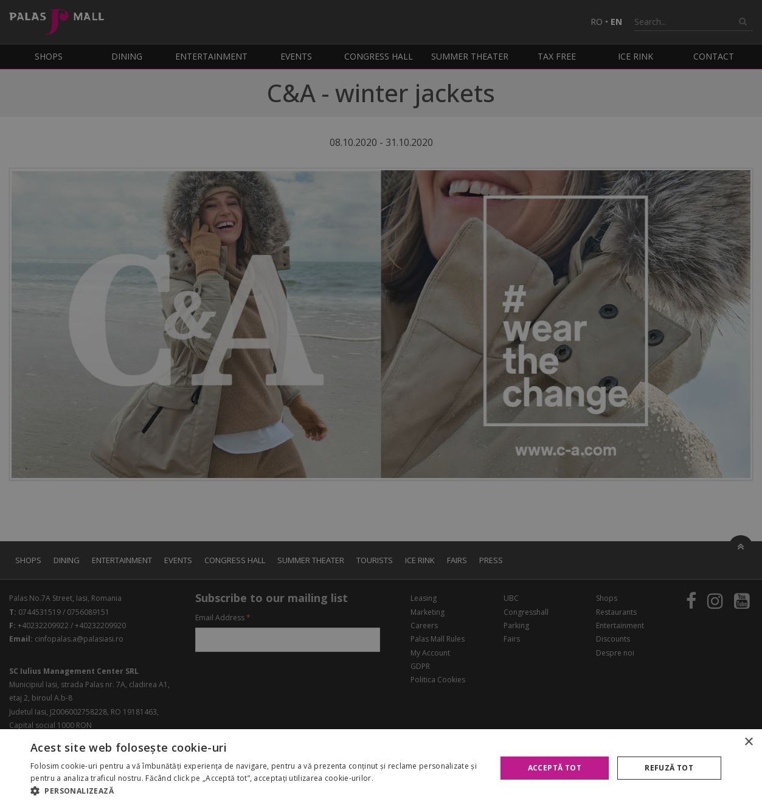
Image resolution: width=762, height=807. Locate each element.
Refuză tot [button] (669, 768)
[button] (256, 791)
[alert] (381, 403)
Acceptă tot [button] (554, 768)
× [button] (748, 742)
